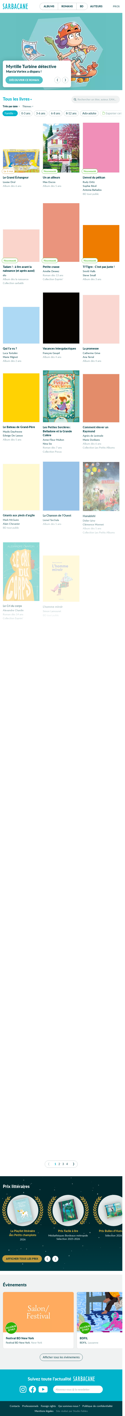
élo (4, 275)
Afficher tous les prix (22, 1259)
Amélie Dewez (51, 272)
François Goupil (51, 355)
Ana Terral (88, 360)
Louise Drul (9, 182)
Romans (67, 6)
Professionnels (30, 1408)
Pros (116, 6)
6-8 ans (55, 113)
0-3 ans (25, 113)
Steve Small (89, 276)
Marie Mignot (10, 358)
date (12, 106)
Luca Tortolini (10, 354)
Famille (9, 113)
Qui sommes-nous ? (69, 1408)
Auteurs (96, 6)
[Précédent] (57, 80)
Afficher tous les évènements (61, 1359)
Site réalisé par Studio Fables (72, 1413)
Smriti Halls (89, 272)
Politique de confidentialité (97, 1408)
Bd (84, 5)
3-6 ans (40, 113)
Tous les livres (16, 99)
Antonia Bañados (92, 189)
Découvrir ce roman (24, 80)
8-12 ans (71, 113)
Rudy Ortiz (89, 182)
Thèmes (26, 106)
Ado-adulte (89, 113)
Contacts (15, 1408)
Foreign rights (48, 1408)
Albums (49, 6)
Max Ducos (49, 182)
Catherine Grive (91, 356)
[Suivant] (65, 80)
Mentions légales (44, 1413)
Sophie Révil (89, 186)
